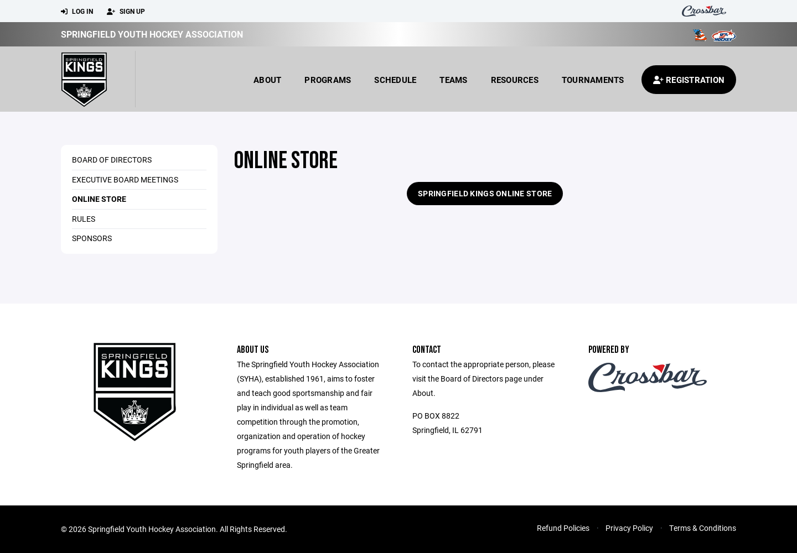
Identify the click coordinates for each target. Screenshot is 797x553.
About (267, 79)
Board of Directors (112, 159)
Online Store (99, 199)
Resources (515, 79)
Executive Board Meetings (125, 179)
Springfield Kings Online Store (485, 193)
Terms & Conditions (702, 528)
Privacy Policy (629, 528)
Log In (77, 12)
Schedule (395, 79)
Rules (83, 218)
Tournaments (593, 79)
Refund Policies (563, 528)
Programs (327, 79)
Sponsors (92, 238)
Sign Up (126, 12)
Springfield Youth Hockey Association (152, 34)
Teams (453, 79)
